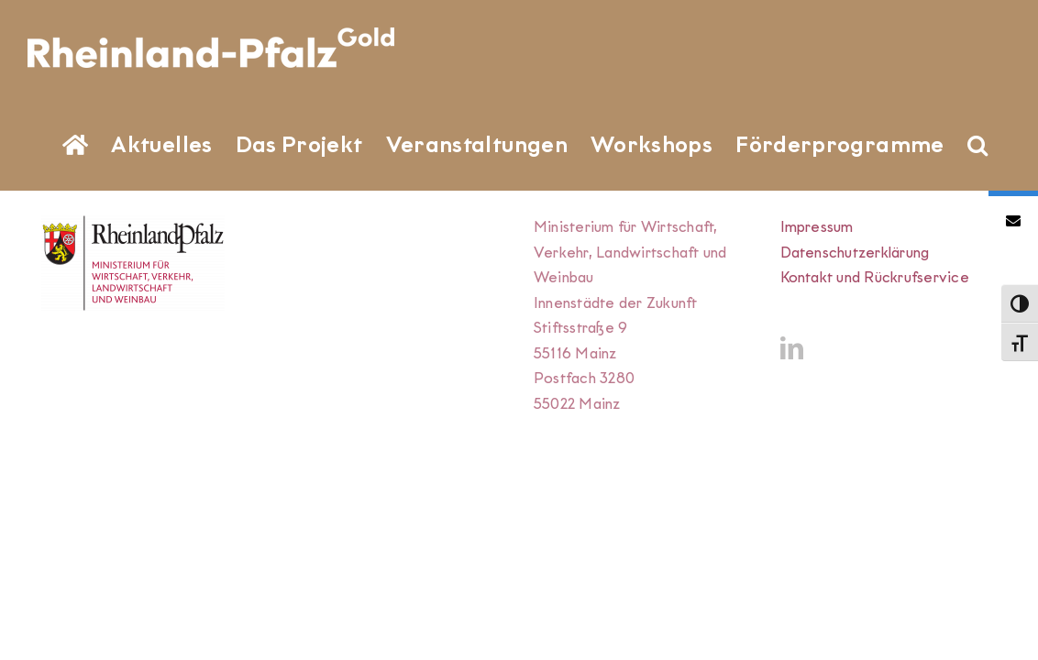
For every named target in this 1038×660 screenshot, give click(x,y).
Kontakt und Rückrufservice (874, 372)
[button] (290, 238)
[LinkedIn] (791, 443)
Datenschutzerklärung (855, 348)
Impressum (817, 322)
